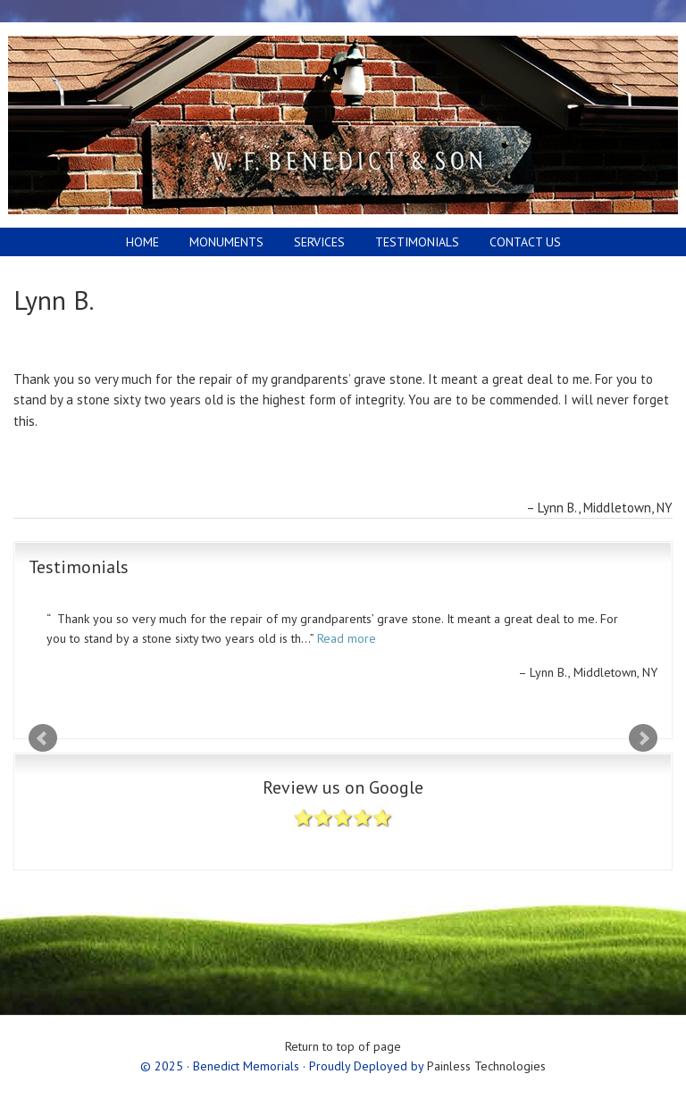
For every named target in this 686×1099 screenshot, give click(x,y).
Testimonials (417, 242)
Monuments (220, 242)
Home (142, 242)
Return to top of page (343, 1046)
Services (319, 242)
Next (643, 738)
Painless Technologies (486, 1066)
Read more (346, 638)
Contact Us (525, 242)
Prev (43, 738)
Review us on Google (343, 811)
